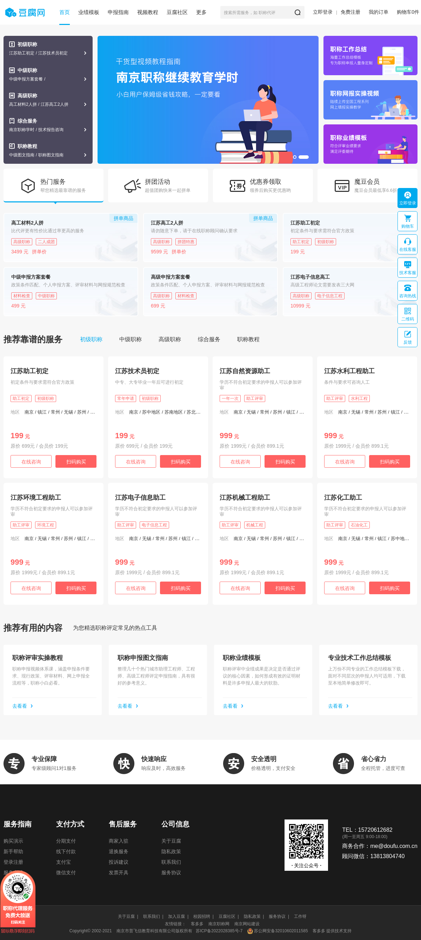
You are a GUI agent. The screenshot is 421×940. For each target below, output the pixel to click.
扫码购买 (76, 462)
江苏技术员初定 (53, 53)
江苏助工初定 (21, 53)
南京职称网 (218, 923)
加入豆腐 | (178, 916)
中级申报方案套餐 (26, 79)
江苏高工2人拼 (54, 104)
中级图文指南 (21, 155)
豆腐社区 (177, 12)
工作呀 (300, 916)
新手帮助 (13, 851)
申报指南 (118, 12)
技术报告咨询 (51, 129)
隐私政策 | (254, 916)
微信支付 (66, 872)
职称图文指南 (51, 155)
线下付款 (66, 851)
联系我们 (171, 862)
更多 (201, 12)
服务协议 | (279, 916)
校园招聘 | (203, 916)
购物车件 (408, 12)
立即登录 (323, 12)
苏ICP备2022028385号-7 (219, 930)
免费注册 (350, 12)
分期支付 (66, 841)
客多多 (197, 923)
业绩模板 (88, 12)
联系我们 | (153, 916)
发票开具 (118, 872)
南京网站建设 (247, 923)
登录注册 (13, 862)
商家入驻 (118, 841)
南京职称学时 (21, 129)
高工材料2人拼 (23, 104)
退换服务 (118, 851)
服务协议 (171, 872)
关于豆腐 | (128, 916)
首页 (64, 12)
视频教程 (147, 12)
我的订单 (378, 12)
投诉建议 (118, 862)
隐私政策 (171, 851)
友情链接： (175, 923)
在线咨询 (31, 462)
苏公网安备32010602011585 (281, 930)
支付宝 (63, 862)
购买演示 (13, 841)
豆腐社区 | (229, 916)
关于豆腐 (171, 841)
